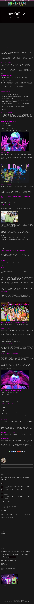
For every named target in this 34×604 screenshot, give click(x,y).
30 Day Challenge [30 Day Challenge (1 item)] (3, 514)
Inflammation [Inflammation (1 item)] (31, 516)
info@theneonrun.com (15, 247)
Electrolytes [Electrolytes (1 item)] (15, 516)
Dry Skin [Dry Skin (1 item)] (12, 516)
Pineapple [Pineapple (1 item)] (2, 517)
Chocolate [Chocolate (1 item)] (26, 514)
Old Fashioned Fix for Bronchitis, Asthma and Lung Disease (17, 486)
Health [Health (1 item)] (24, 516)
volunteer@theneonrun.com (12, 334)
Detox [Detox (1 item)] (6, 516)
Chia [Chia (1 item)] (16, 514)
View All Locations (5, 160)
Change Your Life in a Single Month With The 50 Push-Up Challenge (16, 497)
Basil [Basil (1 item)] (7, 514)
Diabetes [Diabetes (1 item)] (9, 516)
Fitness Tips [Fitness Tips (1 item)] (20, 516)
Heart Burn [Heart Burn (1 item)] (27, 516)
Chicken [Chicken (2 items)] (20, 514)
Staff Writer (22, 17)
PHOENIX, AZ (5, 507)
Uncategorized (17, 12)
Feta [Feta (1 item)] (18, 516)
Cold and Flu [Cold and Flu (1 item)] (3, 516)
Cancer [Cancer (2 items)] (11, 514)
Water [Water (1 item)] (12, 517)
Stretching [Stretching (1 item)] (9, 517)
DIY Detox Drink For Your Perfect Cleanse (13, 489)
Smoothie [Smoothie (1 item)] (5, 517)
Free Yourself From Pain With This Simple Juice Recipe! (16, 493)
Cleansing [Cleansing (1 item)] (29, 514)
